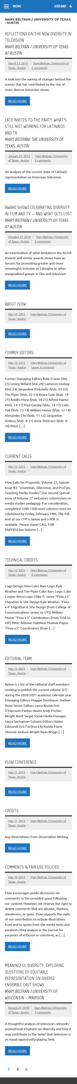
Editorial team (18, 658)
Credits (11, 811)
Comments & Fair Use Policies (32, 867)
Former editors (19, 352)
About (15, 304)
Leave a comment (42, 367)
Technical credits (21, 560)
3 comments (43, 160)
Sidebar (60, 6)
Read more (17, 101)
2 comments (39, 68)
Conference (20, 762)
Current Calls (18, 456)
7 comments (43, 1012)
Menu (17, 6)
